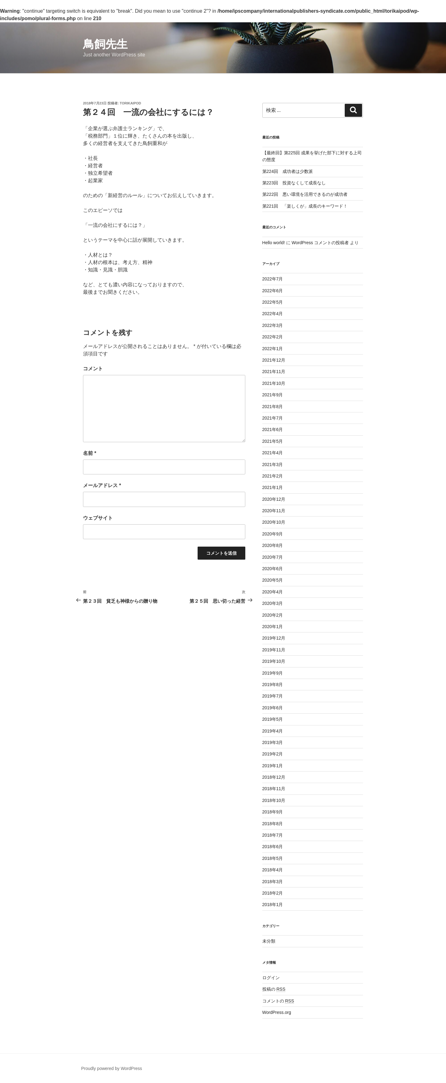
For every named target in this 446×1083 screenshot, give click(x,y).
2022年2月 (272, 336)
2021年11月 (274, 371)
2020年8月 (272, 545)
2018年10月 (274, 800)
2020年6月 (272, 568)
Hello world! (273, 242)
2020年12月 (274, 499)
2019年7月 (272, 695)
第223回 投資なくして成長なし (294, 182)
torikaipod (130, 103)
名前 (89, 453)
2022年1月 (272, 348)
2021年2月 (272, 475)
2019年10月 (274, 661)
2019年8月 (272, 684)
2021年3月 (272, 464)
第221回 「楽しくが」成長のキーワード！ (305, 206)
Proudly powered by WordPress (111, 1068)
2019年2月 (272, 753)
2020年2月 (272, 615)
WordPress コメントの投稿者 (320, 242)
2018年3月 (272, 881)
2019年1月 (272, 765)
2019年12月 (274, 638)
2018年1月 (272, 904)
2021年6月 (272, 429)
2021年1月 (272, 487)
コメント (93, 368)
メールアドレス (102, 485)
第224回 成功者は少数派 (287, 171)
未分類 (268, 941)
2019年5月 (272, 719)
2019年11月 (274, 649)
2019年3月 (272, 742)
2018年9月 (272, 811)
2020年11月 (274, 510)
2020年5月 (272, 580)
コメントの (278, 1000)
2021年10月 (274, 383)
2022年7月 (272, 278)
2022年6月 (272, 290)
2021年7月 (272, 418)
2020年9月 (272, 533)
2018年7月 (272, 835)
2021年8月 (272, 406)
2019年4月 (272, 731)
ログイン (271, 977)
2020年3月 (272, 603)
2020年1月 (272, 626)
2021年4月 (272, 452)
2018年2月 (272, 893)
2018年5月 (272, 858)
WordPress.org (276, 1012)
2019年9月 (272, 673)
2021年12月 (274, 360)
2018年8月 (272, 823)
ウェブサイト (98, 518)
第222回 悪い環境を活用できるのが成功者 (305, 194)
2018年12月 (274, 777)
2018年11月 (274, 788)
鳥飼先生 (105, 44)
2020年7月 (272, 557)
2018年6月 (272, 846)
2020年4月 (272, 591)
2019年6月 (272, 707)
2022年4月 (272, 313)
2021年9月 (272, 394)
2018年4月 (272, 869)
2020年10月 (274, 522)
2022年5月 (272, 302)
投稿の (274, 989)
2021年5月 (272, 441)
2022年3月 (272, 325)
